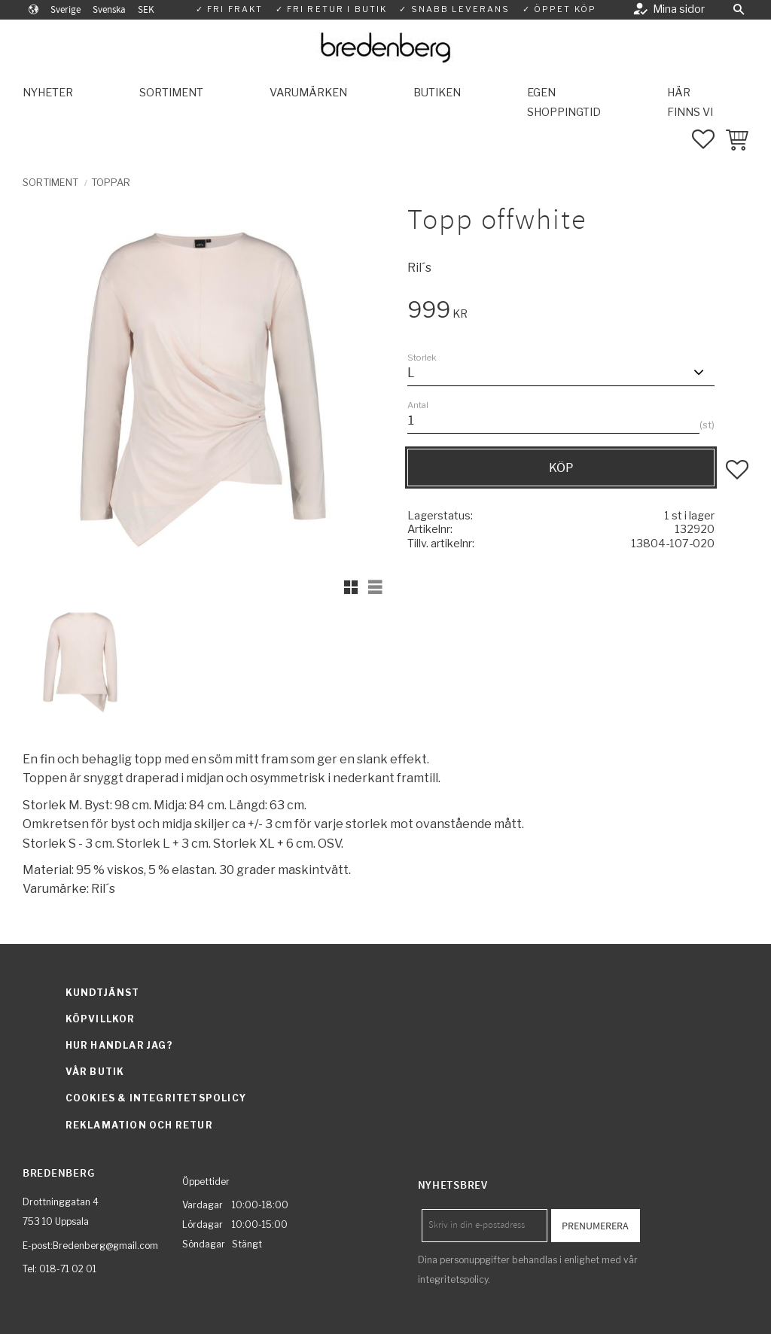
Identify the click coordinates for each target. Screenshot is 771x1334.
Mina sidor (679, 9)
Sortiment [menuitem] (171, 92)
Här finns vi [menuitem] (690, 102)
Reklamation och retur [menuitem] (139, 1125)
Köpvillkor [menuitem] (101, 1019)
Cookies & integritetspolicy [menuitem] (156, 1098)
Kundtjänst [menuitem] (103, 992)
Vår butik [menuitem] (95, 1071)
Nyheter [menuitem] (48, 92)
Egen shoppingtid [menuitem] (564, 102)
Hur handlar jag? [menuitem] (119, 1045)
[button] (738, 10)
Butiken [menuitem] (437, 92)
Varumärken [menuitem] (308, 92)
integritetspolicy (453, 1279)
